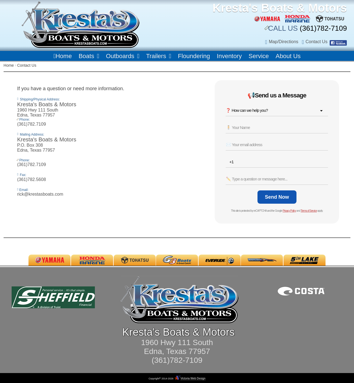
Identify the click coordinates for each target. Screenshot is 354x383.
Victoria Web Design (193, 378)
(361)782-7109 (322, 28)
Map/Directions (283, 41)
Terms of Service (309, 210)
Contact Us (316, 41)
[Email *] (277, 144)
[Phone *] (278, 162)
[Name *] (277, 127)
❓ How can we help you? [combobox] (247, 110)
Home (9, 65)
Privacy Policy (289, 210)
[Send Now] (276, 197)
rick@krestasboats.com (40, 194)
